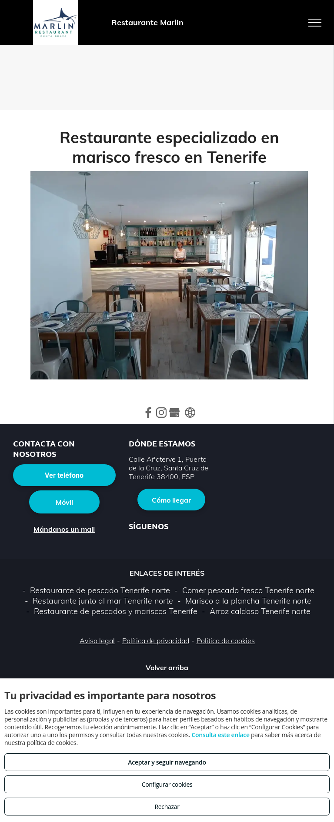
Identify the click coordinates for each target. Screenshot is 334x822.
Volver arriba (167, 667)
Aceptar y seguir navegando (167, 762)
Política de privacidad (155, 640)
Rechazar (166, 806)
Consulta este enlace (220, 735)
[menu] (315, 22)
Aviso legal (97, 640)
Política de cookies (226, 640)
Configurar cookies (167, 784)
